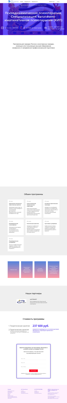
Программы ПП (27, 1)
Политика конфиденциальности (12, 396)
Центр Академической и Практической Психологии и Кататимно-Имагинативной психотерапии (38, 302)
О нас (58, 1)
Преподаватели (10, 391)
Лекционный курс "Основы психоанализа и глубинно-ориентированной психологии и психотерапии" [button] (53, 270)
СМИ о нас (9, 393)
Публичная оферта (10, 395)
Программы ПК (34, 1)
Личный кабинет (10, 392)
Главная (21, 1)
